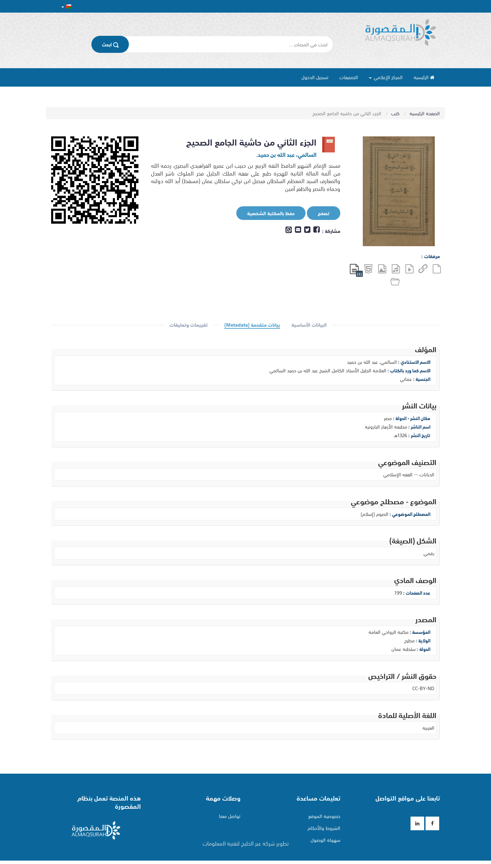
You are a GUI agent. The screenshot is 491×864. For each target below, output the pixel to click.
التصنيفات (348, 77)
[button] (66, 6)
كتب (396, 113)
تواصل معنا (229, 815)
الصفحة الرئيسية (425, 113)
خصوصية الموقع (324, 815)
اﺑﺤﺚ (110, 44)
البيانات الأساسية (309, 325)
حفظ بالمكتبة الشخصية (266, 213)
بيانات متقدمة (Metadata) (252, 325)
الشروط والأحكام (324, 827)
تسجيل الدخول (314, 77)
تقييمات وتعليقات (188, 325)
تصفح (318, 213)
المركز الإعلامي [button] (386, 77)
